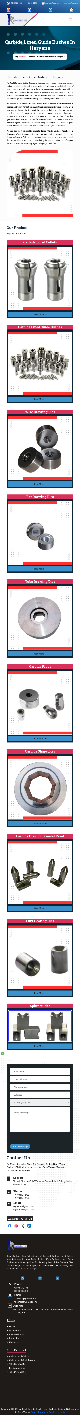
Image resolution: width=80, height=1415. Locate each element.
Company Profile (16, 1334)
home (22, 56)
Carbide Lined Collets (18, 1356)
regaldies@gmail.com (53, 3)
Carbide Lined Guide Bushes (22, 1360)
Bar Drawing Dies (17, 1368)
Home (12, 1326)
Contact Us (14, 1342)
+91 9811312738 (16, 3)
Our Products (15, 1330)
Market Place (15, 1338)
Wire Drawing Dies (17, 1364)
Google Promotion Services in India (47, 1412)
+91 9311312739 (31, 3)
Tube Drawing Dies (17, 1371)
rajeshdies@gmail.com (25, 1301)
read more (40, 314)
